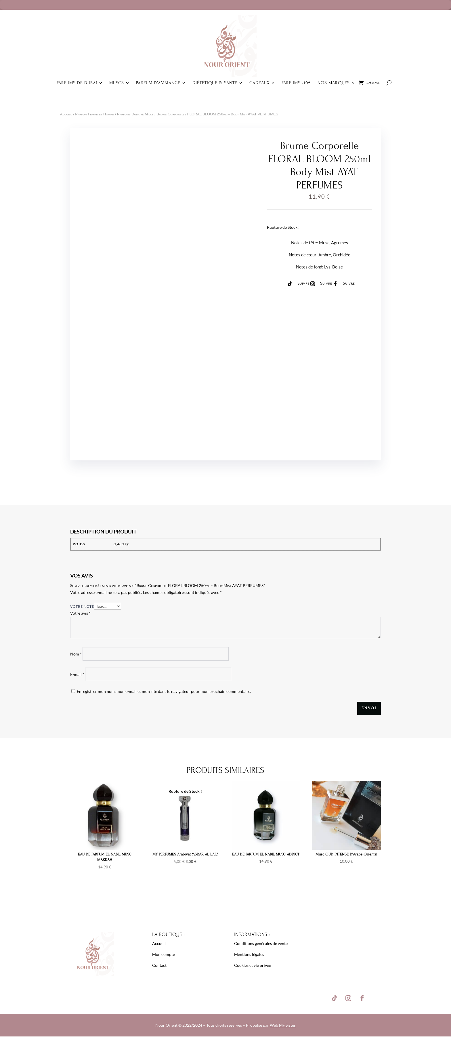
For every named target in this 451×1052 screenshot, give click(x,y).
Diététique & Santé (214, 82)
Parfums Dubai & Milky (135, 114)
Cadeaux (259, 82)
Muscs (116, 82)
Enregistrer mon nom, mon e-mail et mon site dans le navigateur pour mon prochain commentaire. (164, 691)
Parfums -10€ (296, 82)
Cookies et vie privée (252, 965)
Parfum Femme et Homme (94, 114)
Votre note (82, 606)
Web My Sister (283, 1025)
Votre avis (80, 613)
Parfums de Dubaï (77, 82)
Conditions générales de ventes (261, 943)
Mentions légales (249, 954)
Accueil (66, 114)
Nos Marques (334, 82)
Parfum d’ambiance (158, 82)
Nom (76, 653)
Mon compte (163, 954)
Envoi (369, 708)
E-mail (77, 674)
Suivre (303, 283)
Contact (159, 965)
